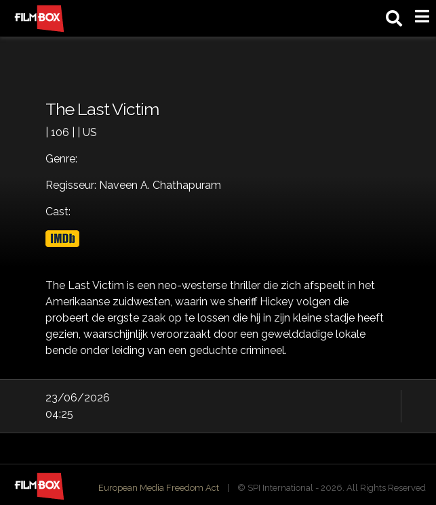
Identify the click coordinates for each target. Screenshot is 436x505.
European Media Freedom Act (158, 488)
